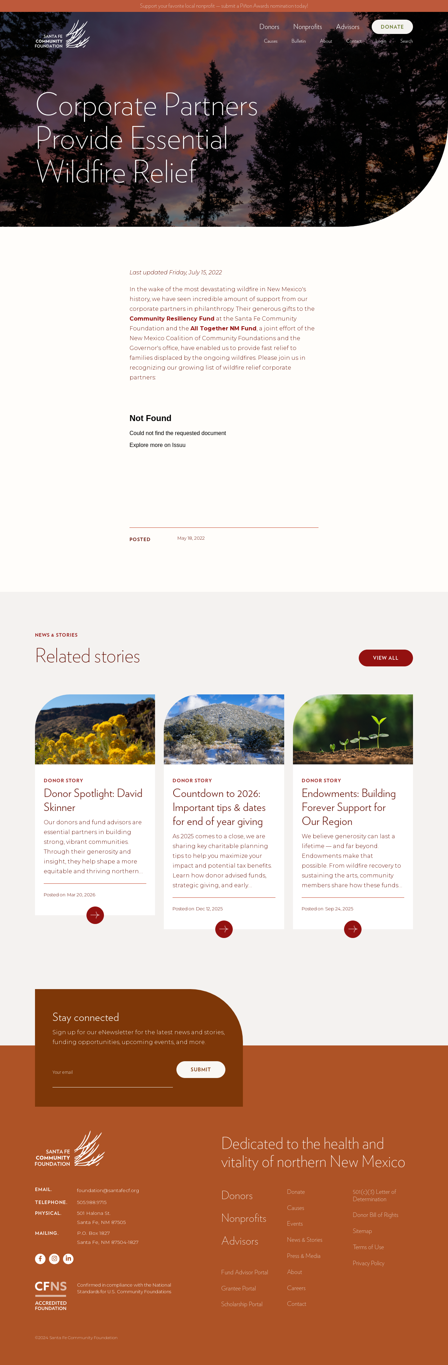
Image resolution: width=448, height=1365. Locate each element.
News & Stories (304, 1239)
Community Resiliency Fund (172, 318)
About (326, 41)
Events (295, 1223)
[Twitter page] (54, 1259)
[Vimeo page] (68, 1259)
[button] (269, 27)
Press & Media (304, 1255)
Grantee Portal (238, 1288)
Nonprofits (307, 26)
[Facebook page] (40, 1259)
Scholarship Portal (241, 1304)
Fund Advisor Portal (244, 1272)
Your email (62, 1072)
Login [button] (381, 41)
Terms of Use (368, 1247)
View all (386, 658)
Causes (271, 41)
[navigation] (62, 31)
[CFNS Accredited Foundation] (50, 1296)
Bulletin (299, 41)
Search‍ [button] (406, 41)
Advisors (347, 26)
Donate (392, 27)
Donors (269, 26)
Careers (296, 1288)
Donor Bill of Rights (375, 1214)
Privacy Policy (368, 1263)
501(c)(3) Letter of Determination (374, 1195)
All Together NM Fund (223, 328)
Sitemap (362, 1230)
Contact (354, 41)
